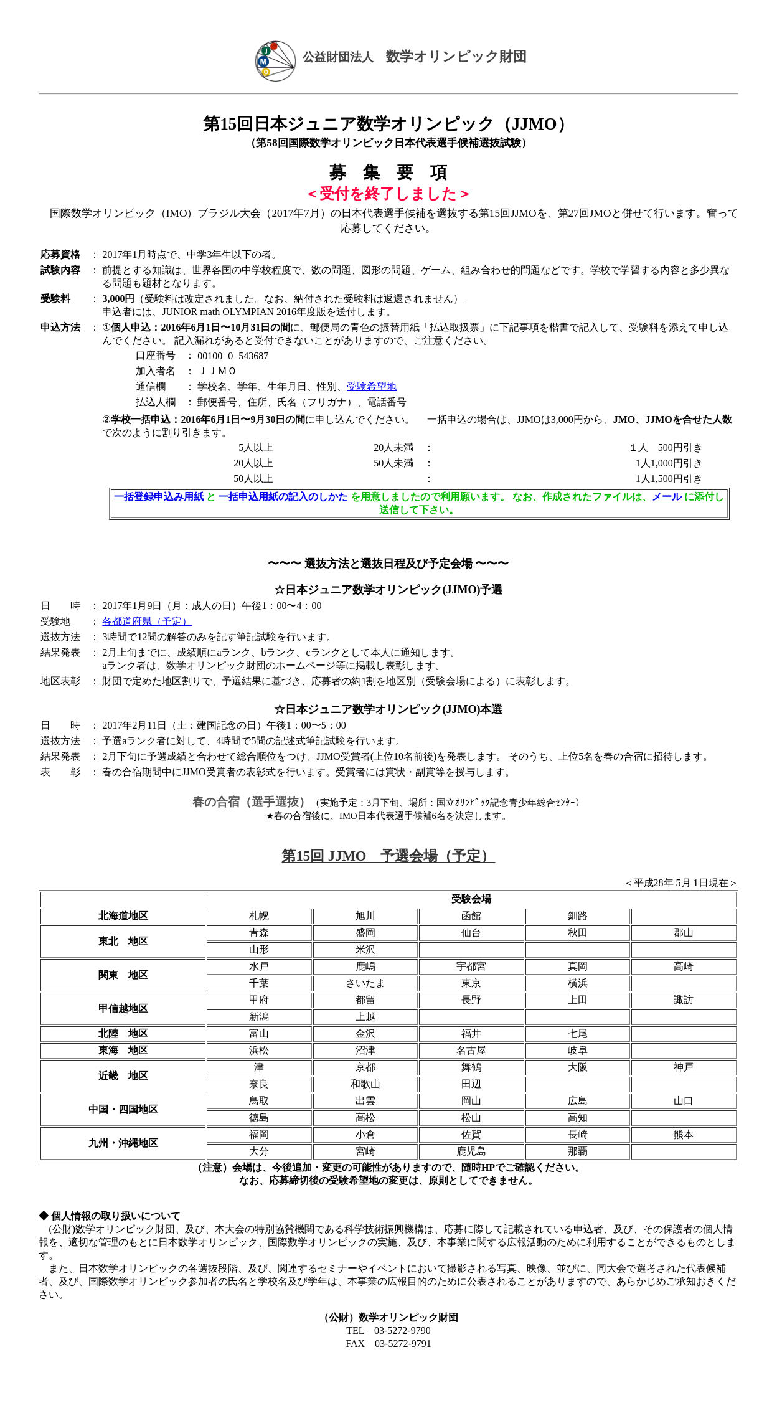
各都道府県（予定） (147, 621)
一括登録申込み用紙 (159, 496)
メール (667, 496)
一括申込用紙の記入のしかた (283, 496)
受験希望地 (372, 386)
